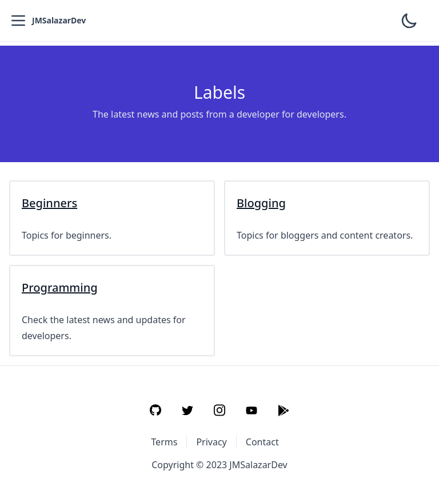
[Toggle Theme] (409, 21)
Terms (164, 442)
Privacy (211, 442)
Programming (60, 287)
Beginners (49, 203)
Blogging (261, 203)
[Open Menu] (18, 20)
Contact (262, 442)
